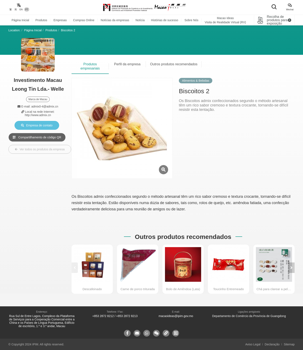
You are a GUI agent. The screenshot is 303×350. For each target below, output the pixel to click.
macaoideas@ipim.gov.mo (176, 316)
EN (21, 9)
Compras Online (83, 20)
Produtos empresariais (90, 66)
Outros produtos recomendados (173, 64)
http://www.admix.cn (38, 115)
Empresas (60, 20)
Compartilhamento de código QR (37, 137)
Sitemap (289, 344)
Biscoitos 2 (68, 30)
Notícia (140, 20)
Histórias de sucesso (164, 20)
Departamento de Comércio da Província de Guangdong (249, 316)
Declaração (272, 344)
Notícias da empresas (115, 20)
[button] (291, 267)
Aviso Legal (252, 344)
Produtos (41, 20)
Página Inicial (20, 20)
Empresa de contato (36, 125)
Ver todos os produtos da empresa (40, 149)
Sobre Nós (191, 20)
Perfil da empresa (127, 64)
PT (26, 9)
